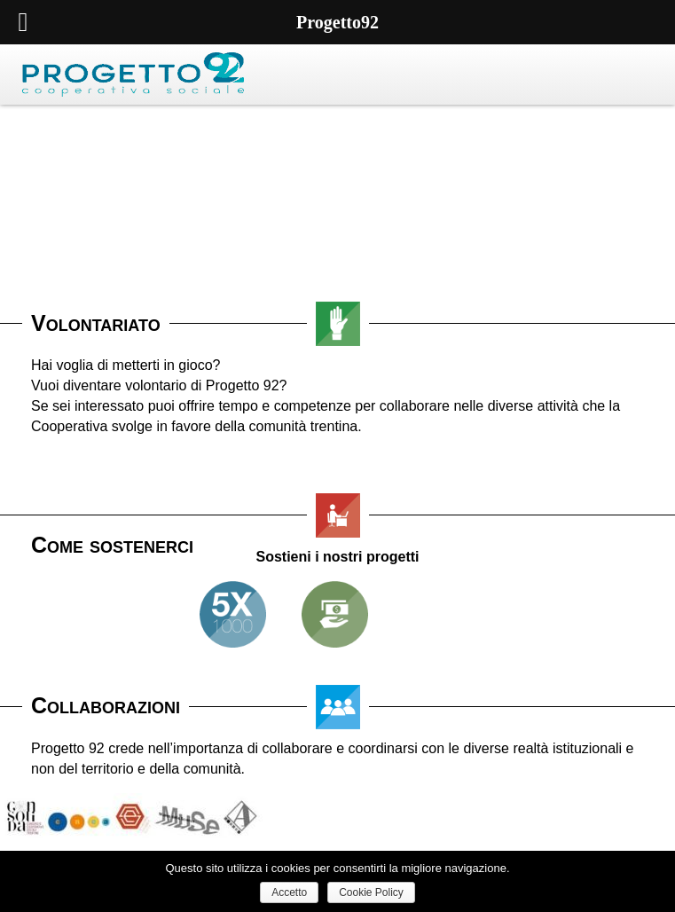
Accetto (289, 892)
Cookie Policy (371, 892)
